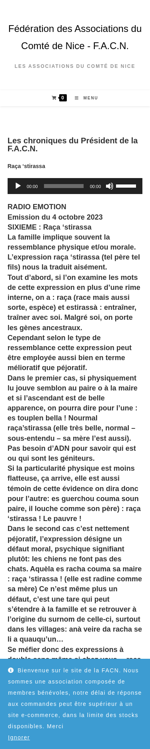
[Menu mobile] (83, 98)
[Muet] (110, 186)
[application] (75, 186)
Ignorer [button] (19, 737)
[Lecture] (18, 186)
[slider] (63, 186)
